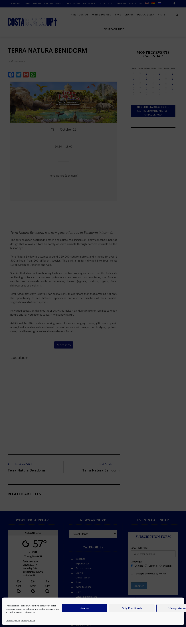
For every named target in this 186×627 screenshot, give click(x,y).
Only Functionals (132, 608)
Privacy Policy (28, 620)
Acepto (84, 608)
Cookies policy (13, 620)
